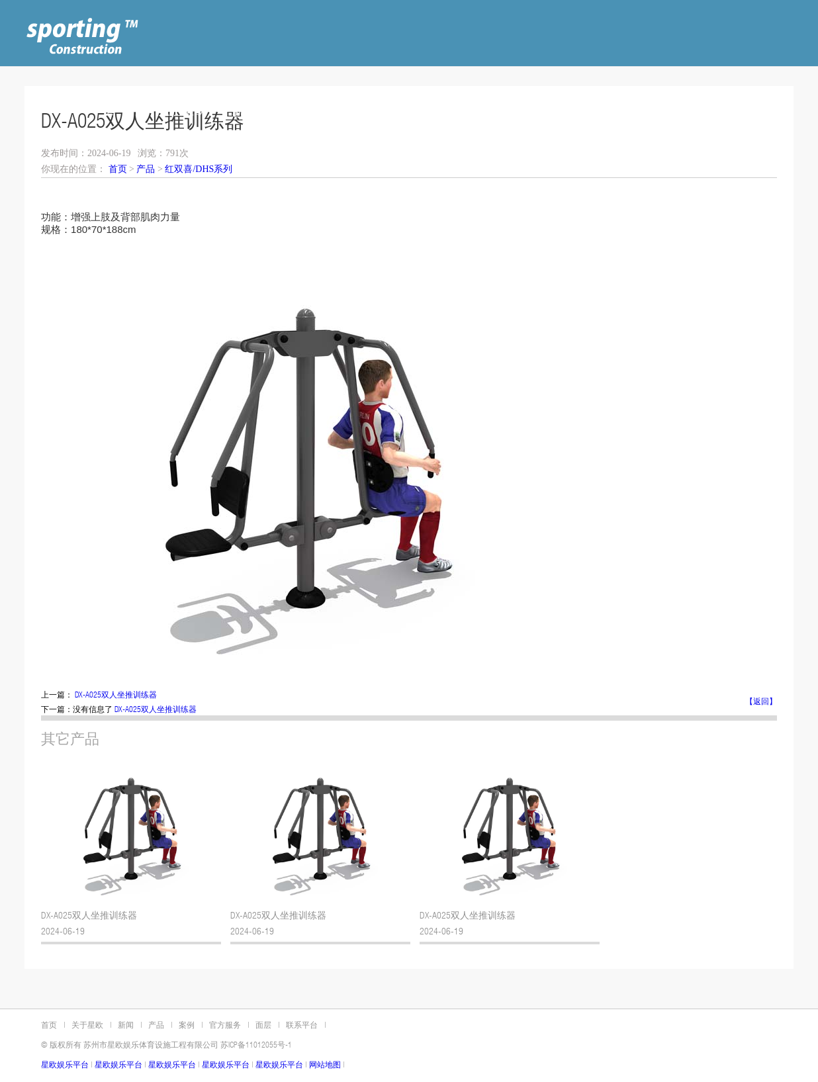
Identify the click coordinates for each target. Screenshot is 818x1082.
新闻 (124, 1026)
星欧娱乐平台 (65, 1065)
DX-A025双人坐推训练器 (116, 695)
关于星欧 (85, 1026)
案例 (185, 1026)
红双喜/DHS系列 (198, 169)
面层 (261, 1026)
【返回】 (761, 702)
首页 (118, 169)
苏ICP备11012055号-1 (256, 1046)
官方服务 (223, 1026)
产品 (145, 169)
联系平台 (300, 1026)
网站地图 (325, 1065)
